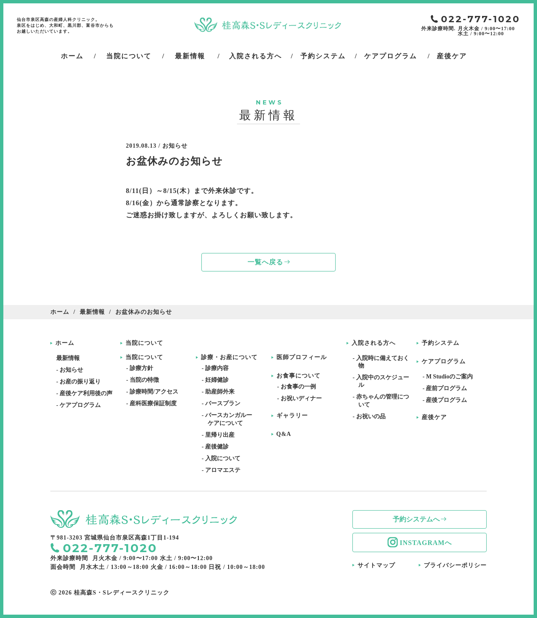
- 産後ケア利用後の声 (87, 393)
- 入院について (224, 458)
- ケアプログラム (81, 405)
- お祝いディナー (302, 398)
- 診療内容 (218, 368)
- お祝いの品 (371, 416)
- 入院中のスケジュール (383, 381)
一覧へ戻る (265, 262)
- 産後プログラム (447, 400)
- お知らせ (72, 370)
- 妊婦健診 (218, 380)
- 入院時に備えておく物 (383, 362)
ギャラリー (292, 416)
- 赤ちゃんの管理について (383, 400)
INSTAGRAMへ (426, 542)
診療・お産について (229, 357)
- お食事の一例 (299, 386)
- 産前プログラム (447, 388)
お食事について (298, 376)
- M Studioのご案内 (450, 376)
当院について (144, 343)
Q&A (284, 434)
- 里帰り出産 (221, 435)
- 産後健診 (218, 446)
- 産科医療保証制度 (154, 403)
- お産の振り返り (81, 381)
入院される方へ (374, 343)
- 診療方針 (142, 368)
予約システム (440, 343)
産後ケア (434, 417)
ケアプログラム (444, 362)
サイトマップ (376, 565)
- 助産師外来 (221, 392)
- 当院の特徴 (145, 380)
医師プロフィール (301, 357)
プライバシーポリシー (455, 565)
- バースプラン (224, 403)
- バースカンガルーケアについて (230, 419)
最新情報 (92, 312)
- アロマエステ (224, 470)
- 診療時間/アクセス (155, 392)
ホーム (59, 312)
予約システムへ (416, 519)
